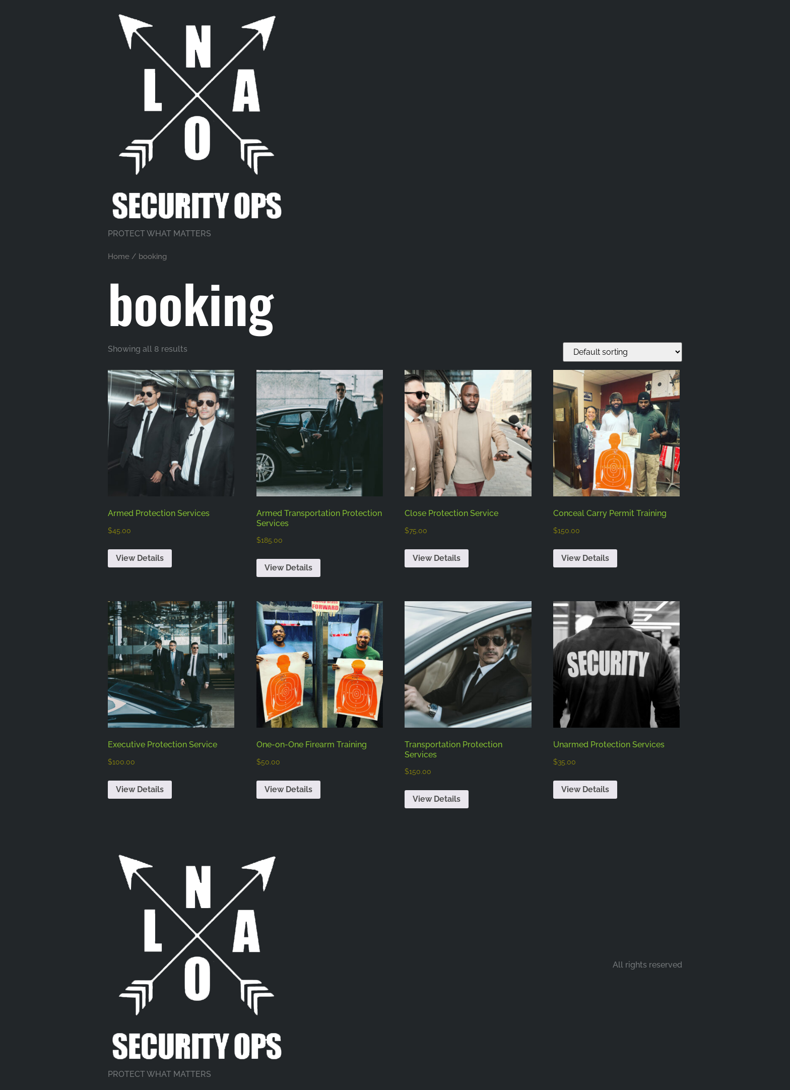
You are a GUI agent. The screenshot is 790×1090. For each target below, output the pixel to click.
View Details (140, 558)
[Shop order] (622, 352)
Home (118, 256)
